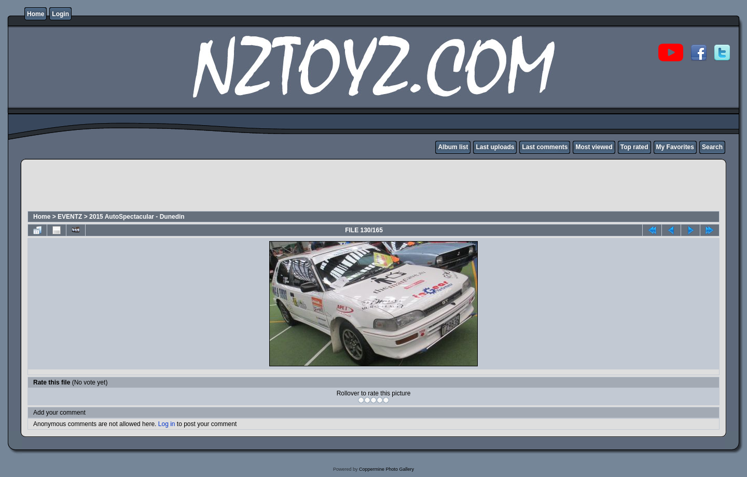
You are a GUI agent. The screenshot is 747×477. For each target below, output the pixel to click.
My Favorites (675, 147)
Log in (166, 424)
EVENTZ (70, 216)
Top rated (634, 147)
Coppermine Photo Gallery (386, 469)
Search (712, 147)
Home (35, 14)
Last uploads (495, 147)
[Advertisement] (216, 186)
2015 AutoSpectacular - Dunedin (137, 216)
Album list (453, 147)
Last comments (545, 147)
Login (60, 14)
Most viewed (593, 147)
